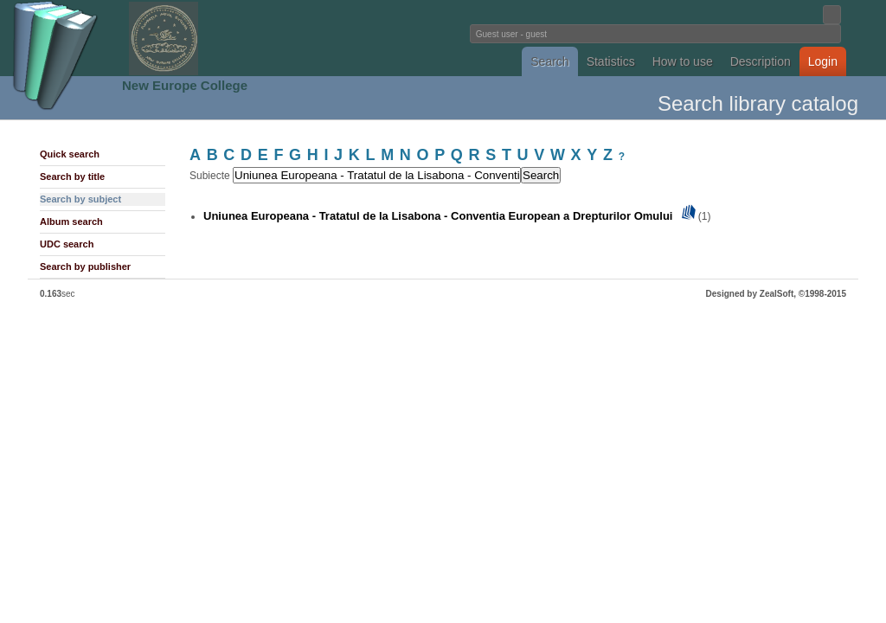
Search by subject (80, 199)
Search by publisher (85, 266)
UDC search (66, 244)
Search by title (72, 176)
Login (823, 61)
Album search (71, 221)
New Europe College (184, 85)
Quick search (70, 154)
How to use (682, 61)
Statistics (611, 61)
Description (760, 61)
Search (549, 61)
